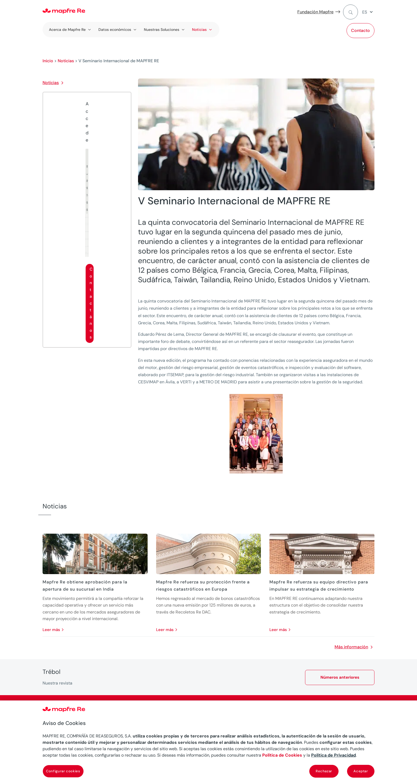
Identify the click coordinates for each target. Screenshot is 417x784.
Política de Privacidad (333, 755)
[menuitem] (368, 12)
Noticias (66, 61)
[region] (208, 742)
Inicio (48, 61)
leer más (51, 629)
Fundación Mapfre (315, 12)
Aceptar (360, 771)
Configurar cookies (63, 771)
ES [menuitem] (364, 12)
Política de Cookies (282, 755)
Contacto (360, 30)
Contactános (91, 303)
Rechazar (324, 771)
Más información (351, 647)
